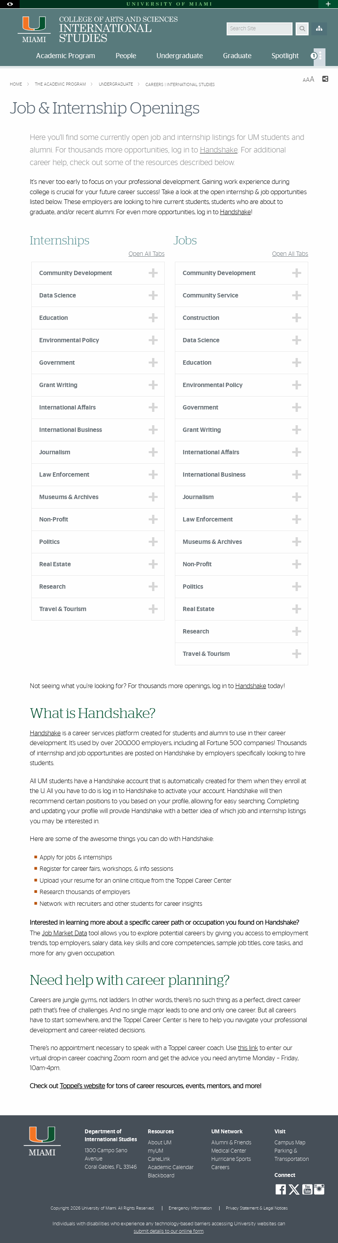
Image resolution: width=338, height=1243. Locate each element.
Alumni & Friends (231, 1143)
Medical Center (228, 1151)
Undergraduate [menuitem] (179, 56)
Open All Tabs (147, 254)
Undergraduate (116, 84)
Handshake (219, 150)
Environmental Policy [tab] (69, 340)
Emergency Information (190, 1208)
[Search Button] (302, 28)
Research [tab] (52, 587)
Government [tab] (57, 363)
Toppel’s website (82, 1086)
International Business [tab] (70, 430)
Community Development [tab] (75, 273)
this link (248, 1048)
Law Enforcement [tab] (64, 475)
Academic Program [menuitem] (65, 56)
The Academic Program (61, 84)
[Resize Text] (308, 79)
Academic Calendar (171, 1167)
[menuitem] (319, 57)
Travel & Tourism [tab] (62, 609)
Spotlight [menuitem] (285, 56)
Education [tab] (53, 318)
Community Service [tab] (210, 295)
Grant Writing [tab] (58, 385)
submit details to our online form (169, 1231)
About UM (159, 1143)
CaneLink (159, 1159)
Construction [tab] (201, 318)
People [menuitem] (126, 56)
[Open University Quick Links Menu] (328, 4)
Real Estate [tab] (55, 564)
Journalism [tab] (54, 452)
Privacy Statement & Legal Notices (257, 1208)
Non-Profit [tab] (53, 519)
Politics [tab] (49, 542)
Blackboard (161, 1176)
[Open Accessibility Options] (10, 4)
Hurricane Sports (231, 1159)
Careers (220, 1167)
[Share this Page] (324, 80)
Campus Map (289, 1143)
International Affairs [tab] (67, 407)
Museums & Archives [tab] (68, 497)
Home (16, 84)
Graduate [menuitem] (237, 56)
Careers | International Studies (180, 85)
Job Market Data (64, 933)
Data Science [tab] (57, 295)
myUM (155, 1151)
